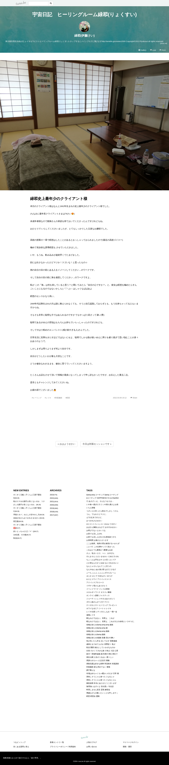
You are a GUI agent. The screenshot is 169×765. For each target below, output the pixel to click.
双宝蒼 (16, 521)
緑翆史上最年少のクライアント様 (58, 199)
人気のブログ (91, 742)
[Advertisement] (84, 425)
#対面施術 (58, 398)
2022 (52, 498)
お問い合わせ (91, 747)
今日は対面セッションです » (97, 444)
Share (162, 50)
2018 (52, 512)
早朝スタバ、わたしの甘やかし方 (26, 515)
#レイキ (48, 398)
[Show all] (163, 43)
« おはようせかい (66, 444)
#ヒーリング (37, 398)
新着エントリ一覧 (57, 742)
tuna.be (84, 737)
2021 (52, 501)
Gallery (142, 50)
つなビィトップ (19, 742)
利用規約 (72, 747)
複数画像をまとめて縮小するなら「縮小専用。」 (22, 758)
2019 (52, 508)
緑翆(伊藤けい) (84, 35)
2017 (52, 515)
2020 (52, 505)
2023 (52, 495)
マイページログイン (131, 742)
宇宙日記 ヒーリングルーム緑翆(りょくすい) (84, 14)
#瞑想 (67, 398)
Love (153, 50)
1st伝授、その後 (19, 535)
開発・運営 (127, 747)
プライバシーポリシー (58, 747)
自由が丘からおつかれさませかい (26, 518)
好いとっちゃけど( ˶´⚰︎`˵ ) (23, 531)
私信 (15, 538)
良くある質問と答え (21, 747)
